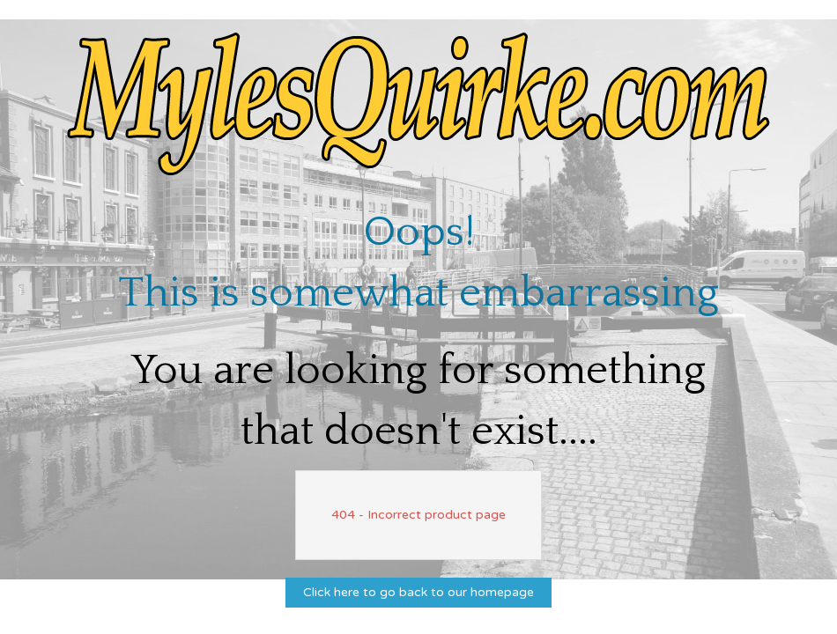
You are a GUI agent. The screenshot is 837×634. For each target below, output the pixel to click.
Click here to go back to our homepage (418, 592)
